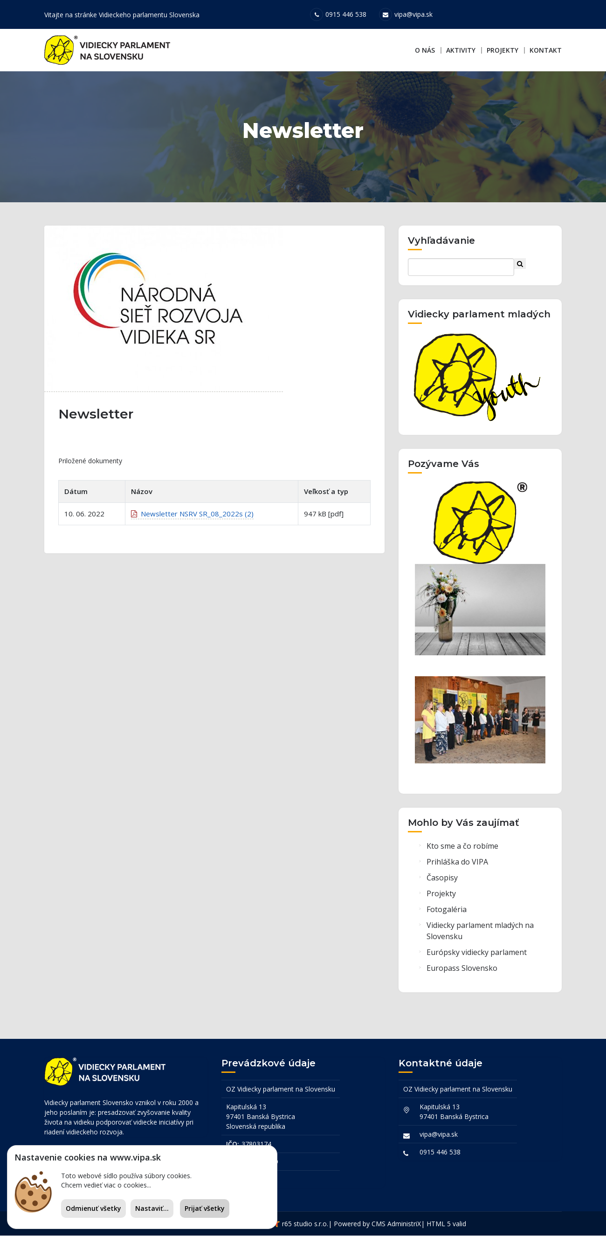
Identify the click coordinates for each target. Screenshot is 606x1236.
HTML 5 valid (446, 1224)
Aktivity (460, 50)
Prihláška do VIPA (457, 863)
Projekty (502, 50)
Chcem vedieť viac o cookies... (106, 1185)
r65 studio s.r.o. (305, 1224)
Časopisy (442, 879)
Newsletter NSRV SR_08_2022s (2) (192, 517)
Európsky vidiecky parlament (477, 954)
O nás (425, 50)
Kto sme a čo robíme (462, 848)
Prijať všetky (205, 1208)
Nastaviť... (152, 1208)
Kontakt (546, 50)
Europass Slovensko (462, 970)
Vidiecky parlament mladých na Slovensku (480, 932)
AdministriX (404, 1224)
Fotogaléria (447, 911)
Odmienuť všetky (93, 1208)
